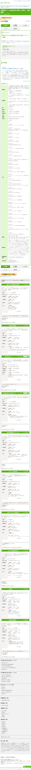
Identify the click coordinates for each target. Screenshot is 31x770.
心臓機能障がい (4, 728)
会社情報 (5, 25)
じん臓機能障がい (5, 729)
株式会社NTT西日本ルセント (7, 676)
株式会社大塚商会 (12, 620)
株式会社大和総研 (12, 325)
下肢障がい (4, 726)
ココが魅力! (25, 25)
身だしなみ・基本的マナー (6, 691)
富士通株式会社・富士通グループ (9, 393)
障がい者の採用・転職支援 (5, 759)
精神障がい (4, 733)
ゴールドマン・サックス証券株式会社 (9, 667)
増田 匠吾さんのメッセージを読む (8, 322)
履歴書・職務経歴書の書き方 (7, 690)
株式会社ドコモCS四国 (6, 681)
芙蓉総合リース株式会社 (6, 679)
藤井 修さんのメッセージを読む (8, 585)
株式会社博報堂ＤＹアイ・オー (13, 432)
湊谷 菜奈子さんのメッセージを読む (9, 389)
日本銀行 (10, 589)
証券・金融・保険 (5, 705)
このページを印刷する (18, 0)
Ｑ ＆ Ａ (5, 28)
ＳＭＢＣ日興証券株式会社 (13, 550)
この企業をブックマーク (6, 19)
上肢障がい (4, 724)
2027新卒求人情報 (15, 25)
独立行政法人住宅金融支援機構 (7, 664)
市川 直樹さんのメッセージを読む (8, 656)
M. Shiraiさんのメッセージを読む (8, 429)
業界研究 (3, 687)
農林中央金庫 (4, 669)
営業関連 (3, 716)
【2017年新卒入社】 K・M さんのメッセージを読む (12, 547)
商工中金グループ (8, 356)
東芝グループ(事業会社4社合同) (13, 284)
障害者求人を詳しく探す (5, 736)
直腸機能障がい (4, 731)
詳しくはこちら (26, 81)
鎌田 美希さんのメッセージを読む (8, 509)
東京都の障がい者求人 (6, 700)
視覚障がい (4, 721)
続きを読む (4, 363)
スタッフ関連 (4, 710)
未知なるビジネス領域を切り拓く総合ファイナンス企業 (12, 68)
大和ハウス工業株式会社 (6, 674)
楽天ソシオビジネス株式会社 (13, 512)
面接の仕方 (4, 693)
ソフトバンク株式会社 (13, 471)
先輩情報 (15, 28)
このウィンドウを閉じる (27, 0)
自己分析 (3, 688)
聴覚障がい (4, 723)
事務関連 (3, 712)
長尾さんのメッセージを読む (7, 468)
